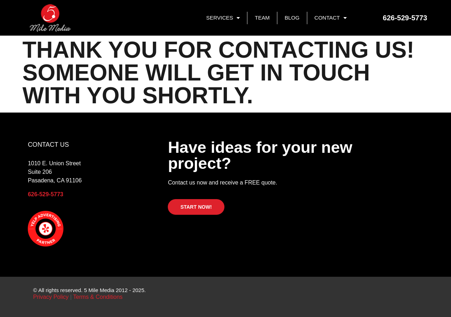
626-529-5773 (45, 194)
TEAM (262, 18)
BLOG (292, 18)
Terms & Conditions (98, 297)
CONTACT (331, 18)
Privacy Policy (51, 297)
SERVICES (223, 18)
